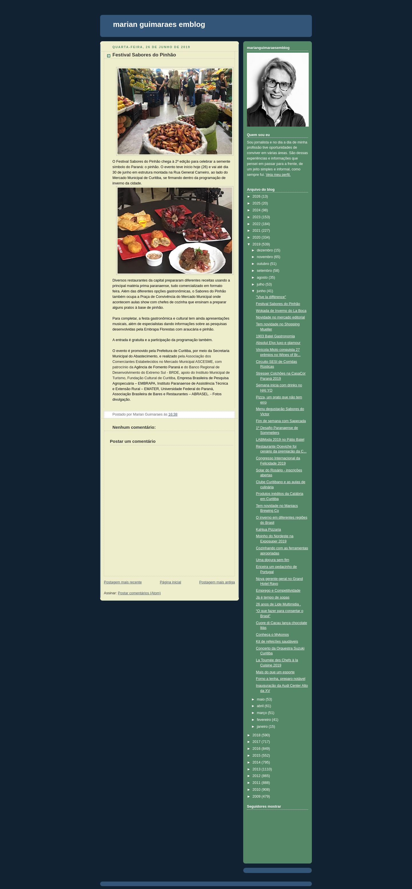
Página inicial (170, 582)
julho (261, 284)
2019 (257, 244)
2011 (257, 783)
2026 (257, 196)
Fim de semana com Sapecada (281, 421)
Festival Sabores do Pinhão (144, 55)
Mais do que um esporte (275, 672)
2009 (257, 796)
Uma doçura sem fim (272, 560)
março (262, 713)
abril (261, 706)
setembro (265, 271)
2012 (257, 776)
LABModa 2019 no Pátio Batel (280, 440)
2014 (257, 762)
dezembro (265, 250)
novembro (265, 257)
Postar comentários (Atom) (139, 593)
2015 (257, 756)
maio (261, 699)
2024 (257, 210)
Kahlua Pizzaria (268, 530)
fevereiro (264, 720)
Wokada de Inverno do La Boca (281, 311)
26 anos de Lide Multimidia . (278, 604)
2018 (257, 735)
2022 (257, 224)
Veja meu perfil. (278, 175)
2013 (257, 769)
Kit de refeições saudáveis (277, 642)
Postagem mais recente (123, 582)
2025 (257, 203)
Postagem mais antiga (217, 582)
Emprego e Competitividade (278, 591)
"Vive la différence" (271, 297)
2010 (257, 790)
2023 (257, 217)
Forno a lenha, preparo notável (280, 679)
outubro (263, 264)
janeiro (263, 727)
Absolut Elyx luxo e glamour (278, 343)
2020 (257, 237)
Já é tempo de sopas (273, 597)
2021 (257, 231)
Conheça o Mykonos (272, 635)
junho (262, 291)
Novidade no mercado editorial (280, 317)
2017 (257, 742)
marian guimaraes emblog (159, 24)
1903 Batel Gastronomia (275, 336)
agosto (263, 278)
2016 (257, 749)
